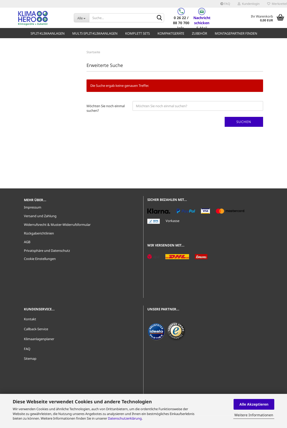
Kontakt (30, 319)
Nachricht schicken (201, 20)
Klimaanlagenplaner (39, 339)
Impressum (32, 207)
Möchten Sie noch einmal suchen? (106, 108)
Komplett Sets (137, 33)
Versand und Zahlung (40, 216)
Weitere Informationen (253, 414)
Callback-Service (36, 329)
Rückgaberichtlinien (39, 233)
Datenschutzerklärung (125, 418)
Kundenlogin (249, 4)
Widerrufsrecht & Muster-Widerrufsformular (57, 224)
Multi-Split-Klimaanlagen (95, 33)
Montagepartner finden (236, 33)
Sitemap (30, 358)
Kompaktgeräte (170, 33)
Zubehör (199, 33)
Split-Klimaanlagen (48, 33)
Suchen (243, 121)
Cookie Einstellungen (40, 258)
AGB (27, 242)
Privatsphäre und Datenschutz (47, 250)
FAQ (225, 4)
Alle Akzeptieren (253, 404)
